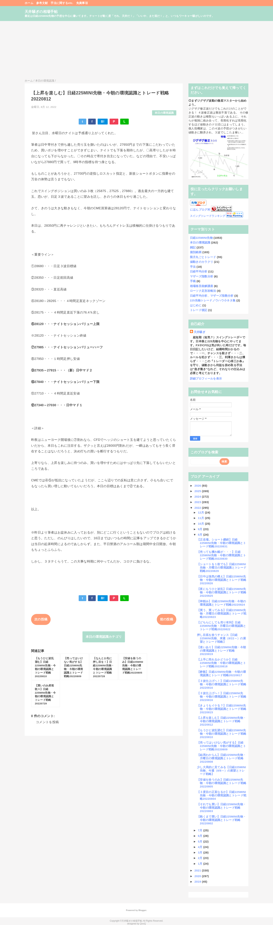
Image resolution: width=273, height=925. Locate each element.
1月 (200, 863)
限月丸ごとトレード (203, 257)
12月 (201, 512)
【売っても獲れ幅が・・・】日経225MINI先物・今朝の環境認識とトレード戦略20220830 (221, 555)
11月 (201, 518)
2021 (198, 870)
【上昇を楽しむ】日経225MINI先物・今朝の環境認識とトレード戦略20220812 (221, 721)
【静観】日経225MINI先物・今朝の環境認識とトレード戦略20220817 (221, 673)
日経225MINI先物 (201, 237)
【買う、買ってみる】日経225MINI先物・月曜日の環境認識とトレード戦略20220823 (221, 613)
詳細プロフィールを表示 (206, 378)
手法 (193, 266)
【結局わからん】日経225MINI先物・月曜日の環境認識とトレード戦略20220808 (221, 758)
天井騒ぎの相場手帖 (41, 12)
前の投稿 (166, 619)
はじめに (196, 305)
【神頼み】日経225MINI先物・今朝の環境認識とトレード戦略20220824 (221, 603)
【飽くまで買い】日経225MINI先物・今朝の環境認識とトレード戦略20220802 (221, 820)
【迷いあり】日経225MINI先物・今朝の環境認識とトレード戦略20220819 (221, 651)
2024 (198, 496)
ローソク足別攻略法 (203, 290)
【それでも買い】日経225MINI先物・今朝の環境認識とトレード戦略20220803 (221, 808)
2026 (198, 485)
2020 (198, 876)
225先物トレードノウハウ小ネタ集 (213, 300)
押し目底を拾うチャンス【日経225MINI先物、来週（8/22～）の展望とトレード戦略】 (221, 638)
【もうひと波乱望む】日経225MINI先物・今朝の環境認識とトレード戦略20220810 (221, 734)
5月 (200, 841)
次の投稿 (40, 619)
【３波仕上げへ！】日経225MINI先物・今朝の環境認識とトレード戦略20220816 (221, 684)
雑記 (193, 247)
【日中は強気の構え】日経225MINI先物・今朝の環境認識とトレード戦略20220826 (221, 580)
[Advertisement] (136, 49)
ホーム (29, 3)
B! (102, 121)
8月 (200, 534)
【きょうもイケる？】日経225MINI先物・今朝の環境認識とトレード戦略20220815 (221, 709)
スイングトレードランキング (207, 216)
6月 (200, 835)
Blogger (142, 910)
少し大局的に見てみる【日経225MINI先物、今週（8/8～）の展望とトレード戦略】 (221, 771)
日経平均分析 (198, 271)
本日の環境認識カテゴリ (104, 637)
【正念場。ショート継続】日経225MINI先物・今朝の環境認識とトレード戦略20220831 (221, 543)
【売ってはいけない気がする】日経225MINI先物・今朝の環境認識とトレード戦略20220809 (221, 746)
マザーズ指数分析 (201, 276)
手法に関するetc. (62, 3)
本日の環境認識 (164, 112)
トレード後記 (198, 310)
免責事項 (82, 3)
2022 (198, 507)
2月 (200, 858)
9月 (200, 529)
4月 (200, 847)
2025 (198, 491)
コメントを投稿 (47, 722)
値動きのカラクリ (201, 261)
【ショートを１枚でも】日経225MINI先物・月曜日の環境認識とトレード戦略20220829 (221, 567)
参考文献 (42, 3)
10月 (201, 523)
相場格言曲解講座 (201, 286)
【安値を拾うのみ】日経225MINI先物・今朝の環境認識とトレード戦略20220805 (221, 783)
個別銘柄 (196, 252)
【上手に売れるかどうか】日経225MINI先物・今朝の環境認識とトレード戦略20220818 (221, 663)
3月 (200, 852)
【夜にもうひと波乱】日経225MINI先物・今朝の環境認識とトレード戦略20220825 (221, 592)
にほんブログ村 (200, 209)
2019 (198, 881)
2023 (198, 502)
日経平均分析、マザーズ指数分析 (212, 295)
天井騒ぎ (199, 332)
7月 (200, 830)
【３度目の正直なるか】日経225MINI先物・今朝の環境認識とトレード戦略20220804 (221, 795)
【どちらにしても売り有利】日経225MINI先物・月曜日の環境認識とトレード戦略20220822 (221, 626)
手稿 (193, 281)
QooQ (143, 923)
